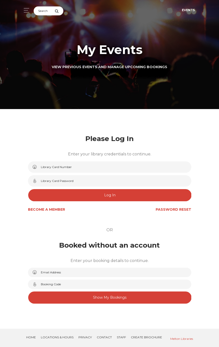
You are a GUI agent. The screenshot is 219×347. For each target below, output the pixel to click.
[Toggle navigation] (25, 10)
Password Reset (173, 209)
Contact (104, 337)
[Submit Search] (59, 10)
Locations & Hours (57, 337)
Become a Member (46, 209)
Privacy (85, 337)
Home (31, 337)
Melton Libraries (181, 339)
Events (188, 10)
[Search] (44, 10)
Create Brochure (146, 337)
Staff (121, 337)
